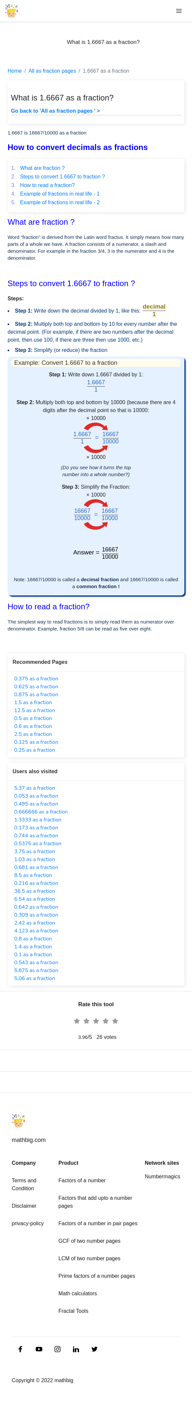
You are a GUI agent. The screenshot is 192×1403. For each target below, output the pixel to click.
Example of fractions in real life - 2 (55, 202)
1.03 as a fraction (34, 859)
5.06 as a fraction (34, 978)
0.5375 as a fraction (37, 843)
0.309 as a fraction (36, 915)
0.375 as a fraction (36, 678)
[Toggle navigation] (179, 11)
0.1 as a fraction (33, 954)
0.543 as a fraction (36, 962)
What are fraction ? (38, 168)
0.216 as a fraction (36, 883)
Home (15, 71)
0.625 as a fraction (36, 686)
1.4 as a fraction (33, 946)
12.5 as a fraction (34, 710)
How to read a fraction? (43, 185)
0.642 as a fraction (36, 907)
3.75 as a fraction (34, 851)
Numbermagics (162, 1176)
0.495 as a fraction (36, 804)
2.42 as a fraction (34, 923)
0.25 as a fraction (34, 750)
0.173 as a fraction (36, 827)
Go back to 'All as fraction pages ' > (55, 111)
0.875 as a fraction (36, 694)
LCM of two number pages (89, 1258)
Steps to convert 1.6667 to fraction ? (58, 176)
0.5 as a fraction (33, 718)
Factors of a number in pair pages (97, 1223)
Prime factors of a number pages (96, 1276)
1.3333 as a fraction (37, 819)
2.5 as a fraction (33, 734)
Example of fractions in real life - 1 (55, 194)
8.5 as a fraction (33, 875)
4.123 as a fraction (36, 930)
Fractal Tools (73, 1311)
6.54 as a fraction (34, 899)
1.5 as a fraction (33, 702)
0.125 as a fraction (36, 742)
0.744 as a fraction (36, 835)
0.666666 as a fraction (41, 811)
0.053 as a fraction (36, 796)
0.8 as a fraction (33, 938)
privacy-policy (28, 1223)
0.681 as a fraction (36, 867)
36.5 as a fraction (34, 891)
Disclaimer (24, 1206)
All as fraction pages (52, 71)
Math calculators (77, 1293)
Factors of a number (82, 1180)
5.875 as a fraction (36, 970)
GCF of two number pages (89, 1241)
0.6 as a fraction (33, 726)
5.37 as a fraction (34, 788)
